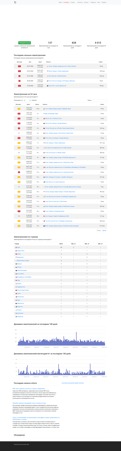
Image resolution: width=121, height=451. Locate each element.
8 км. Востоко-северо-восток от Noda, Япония (58, 148)
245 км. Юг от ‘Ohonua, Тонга (53, 118)
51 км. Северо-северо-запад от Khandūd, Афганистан (60, 157)
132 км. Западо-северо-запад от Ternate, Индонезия (60, 191)
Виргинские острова (22, 260)
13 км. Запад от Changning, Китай (54, 211)
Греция (18, 283)
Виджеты (93, 2)
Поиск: (97, 100)
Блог (98, 2)
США (18, 247)
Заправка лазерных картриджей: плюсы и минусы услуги (29, 403)
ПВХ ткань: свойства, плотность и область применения (29, 388)
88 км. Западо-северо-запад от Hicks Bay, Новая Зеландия (62, 226)
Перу (18, 280)
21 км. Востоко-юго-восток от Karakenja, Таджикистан (60, 196)
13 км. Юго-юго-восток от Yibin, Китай (56, 201)
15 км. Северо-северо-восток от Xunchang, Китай (59, 172)
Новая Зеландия (21, 270)
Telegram (104, 2)
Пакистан (19, 306)
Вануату (19, 264)
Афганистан (20, 303)
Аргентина (19, 313)
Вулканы (80, 2)
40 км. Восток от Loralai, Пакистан (55, 182)
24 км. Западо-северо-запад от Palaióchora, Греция (59, 206)
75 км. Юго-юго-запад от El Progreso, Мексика (61, 81)
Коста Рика (20, 274)
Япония (18, 310)
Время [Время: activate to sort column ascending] (28, 104)
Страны (72, 2)
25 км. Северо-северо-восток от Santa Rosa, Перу (59, 162)
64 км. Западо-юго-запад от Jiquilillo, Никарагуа (59, 177)
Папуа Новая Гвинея (22, 290)
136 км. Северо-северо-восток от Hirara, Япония (62, 66)
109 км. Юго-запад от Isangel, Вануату (56, 123)
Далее (104, 230)
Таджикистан (20, 287)
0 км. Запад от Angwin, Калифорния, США (57, 216)
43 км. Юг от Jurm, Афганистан (57, 86)
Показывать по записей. (25, 100)
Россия (18, 267)
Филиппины (20, 296)
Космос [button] (86, 2)
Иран (18, 300)
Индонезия (20, 257)
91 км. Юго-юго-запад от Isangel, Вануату (57, 138)
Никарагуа (19, 316)
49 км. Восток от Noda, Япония (57, 76)
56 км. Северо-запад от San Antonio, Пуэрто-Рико (59, 133)
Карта (60, 2)
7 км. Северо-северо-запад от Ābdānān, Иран (58, 108)
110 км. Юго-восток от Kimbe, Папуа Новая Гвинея (59, 128)
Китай (18, 254)
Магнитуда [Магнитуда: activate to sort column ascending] (18, 104)
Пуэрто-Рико (20, 250)
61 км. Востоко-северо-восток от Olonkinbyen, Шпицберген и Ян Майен (65, 167)
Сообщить (66, 2)
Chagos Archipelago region (50, 113)
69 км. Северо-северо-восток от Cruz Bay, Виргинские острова (63, 187)
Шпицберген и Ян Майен (23, 277)
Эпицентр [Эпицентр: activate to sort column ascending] (45, 104)
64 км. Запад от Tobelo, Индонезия (55, 143)
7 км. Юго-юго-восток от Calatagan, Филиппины (58, 221)
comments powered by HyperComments (73, 383)
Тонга (18, 293)
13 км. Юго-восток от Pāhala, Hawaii (55, 152)
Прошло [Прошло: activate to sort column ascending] (37, 104)
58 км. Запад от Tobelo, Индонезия (58, 71)
